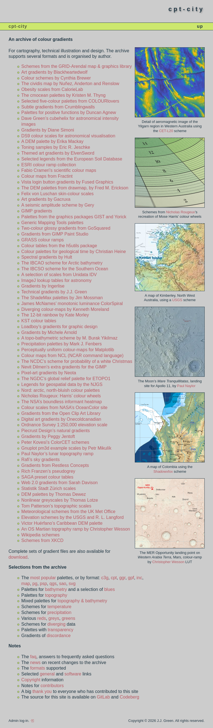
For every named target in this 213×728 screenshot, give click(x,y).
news (35, 662)
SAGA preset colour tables (47, 477)
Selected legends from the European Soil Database (71, 159)
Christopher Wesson (168, 562)
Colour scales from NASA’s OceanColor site (64, 407)
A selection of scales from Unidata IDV (59, 274)
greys (53, 618)
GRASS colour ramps (42, 239)
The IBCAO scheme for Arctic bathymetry (62, 263)
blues (109, 589)
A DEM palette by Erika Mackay (52, 141)
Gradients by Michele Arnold (49, 332)
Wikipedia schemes (40, 535)
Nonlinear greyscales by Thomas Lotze (59, 500)
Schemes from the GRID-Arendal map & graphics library (76, 66)
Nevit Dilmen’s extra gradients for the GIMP (63, 367)
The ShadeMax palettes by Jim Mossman (62, 297)
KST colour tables (38, 320)
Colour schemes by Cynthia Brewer (56, 78)
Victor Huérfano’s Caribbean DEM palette (62, 523)
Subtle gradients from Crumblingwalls (58, 107)
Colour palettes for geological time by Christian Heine (73, 251)
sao (62, 583)
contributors (52, 685)
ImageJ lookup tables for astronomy (56, 280)
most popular (43, 577)
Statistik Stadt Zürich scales (48, 488)
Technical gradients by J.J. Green (54, 291)
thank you (42, 691)
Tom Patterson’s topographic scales (56, 506)
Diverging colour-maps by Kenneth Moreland (65, 309)
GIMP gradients (36, 211)
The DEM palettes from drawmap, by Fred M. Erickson (74, 187)
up (200, 26)
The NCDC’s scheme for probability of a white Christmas (76, 361)
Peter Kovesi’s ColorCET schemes (55, 442)
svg (72, 583)
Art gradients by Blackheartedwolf (54, 72)
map (25, 583)
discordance (58, 635)
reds (41, 618)
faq (33, 656)
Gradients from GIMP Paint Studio (54, 234)
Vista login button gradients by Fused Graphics (67, 182)
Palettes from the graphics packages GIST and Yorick (73, 216)
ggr (122, 577)
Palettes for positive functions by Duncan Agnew (68, 112)
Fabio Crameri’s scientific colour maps (58, 170)
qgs (53, 583)
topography (56, 595)
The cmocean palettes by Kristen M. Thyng (63, 95)
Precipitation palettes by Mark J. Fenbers (61, 343)
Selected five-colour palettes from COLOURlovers (70, 101)
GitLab (103, 697)
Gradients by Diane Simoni (47, 130)
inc (139, 577)
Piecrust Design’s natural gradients (55, 430)
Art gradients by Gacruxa (45, 199)
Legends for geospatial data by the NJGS (62, 384)
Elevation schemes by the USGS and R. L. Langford (72, 517)
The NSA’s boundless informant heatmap (61, 401)
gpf (131, 577)
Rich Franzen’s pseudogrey (48, 471)
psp (43, 583)
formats (37, 668)
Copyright (30, 679)
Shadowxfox (163, 471)
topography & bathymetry (82, 600)
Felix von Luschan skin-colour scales (57, 193)
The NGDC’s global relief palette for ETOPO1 (65, 378)
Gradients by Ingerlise (43, 286)
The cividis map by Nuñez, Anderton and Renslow (70, 83)
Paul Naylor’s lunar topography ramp (57, 453)
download (18, 557)
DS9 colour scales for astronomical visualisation (68, 135)
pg (34, 583)
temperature (59, 606)
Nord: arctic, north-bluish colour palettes (60, 390)
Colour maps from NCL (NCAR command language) (72, 355)
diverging (56, 624)
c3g (104, 577)
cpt (114, 577)
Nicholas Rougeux (180, 212)
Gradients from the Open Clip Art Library (60, 413)
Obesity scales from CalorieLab (52, 89)
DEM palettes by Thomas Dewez (53, 494)
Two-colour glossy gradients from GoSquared (65, 228)
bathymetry (56, 589)
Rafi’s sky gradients (40, 459)
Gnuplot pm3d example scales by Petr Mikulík (66, 448)
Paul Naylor (186, 386)
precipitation (59, 612)
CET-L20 (166, 131)
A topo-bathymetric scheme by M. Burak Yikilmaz (69, 338)
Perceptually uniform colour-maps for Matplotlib (67, 349)
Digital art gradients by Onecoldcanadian (61, 419)
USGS (177, 300)
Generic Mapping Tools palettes (52, 222)
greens (68, 618)
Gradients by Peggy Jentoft (48, 436)
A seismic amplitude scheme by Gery (57, 205)
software (73, 674)
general (47, 674)
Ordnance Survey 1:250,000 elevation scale (64, 424)
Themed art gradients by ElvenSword (57, 153)
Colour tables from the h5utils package (59, 245)
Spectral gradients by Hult (46, 257)
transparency (60, 629)
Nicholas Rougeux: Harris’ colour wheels (61, 395)
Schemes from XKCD (42, 540)
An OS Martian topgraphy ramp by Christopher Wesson (75, 529)
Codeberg (129, 697)
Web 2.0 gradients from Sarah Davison (59, 482)
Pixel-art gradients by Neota (48, 372)
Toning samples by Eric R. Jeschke (55, 147)
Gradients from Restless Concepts (55, 465)
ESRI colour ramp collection (48, 164)
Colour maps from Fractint (47, 176)
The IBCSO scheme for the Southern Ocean (64, 268)
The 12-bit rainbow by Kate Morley (55, 315)
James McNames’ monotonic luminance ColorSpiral (72, 303)
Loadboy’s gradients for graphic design (59, 326)
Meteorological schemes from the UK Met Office (68, 511)
